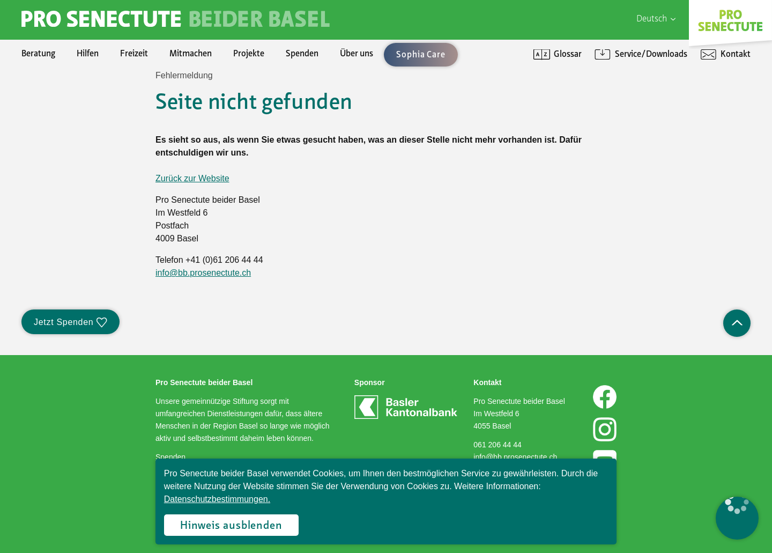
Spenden (302, 54)
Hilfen (88, 54)
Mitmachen (190, 54)
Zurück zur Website (192, 178)
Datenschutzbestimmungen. (217, 499)
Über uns (356, 54)
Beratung (38, 54)
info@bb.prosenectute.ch (203, 272)
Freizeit (134, 54)
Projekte (248, 54)
